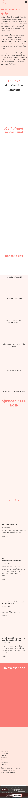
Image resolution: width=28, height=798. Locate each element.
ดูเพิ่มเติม (5, 536)
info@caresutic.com (10, 773)
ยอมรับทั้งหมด (17, 795)
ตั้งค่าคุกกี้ (9, 795)
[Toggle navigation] (26, 2)
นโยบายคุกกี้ (10, 792)
